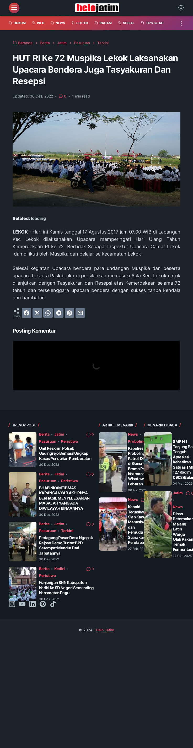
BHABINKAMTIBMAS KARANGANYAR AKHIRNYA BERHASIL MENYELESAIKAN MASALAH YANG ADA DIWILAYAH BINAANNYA (64, 498)
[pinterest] (69, 313)
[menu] (14, 8)
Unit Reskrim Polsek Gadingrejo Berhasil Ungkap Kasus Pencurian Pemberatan (65, 453)
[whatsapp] (48, 313)
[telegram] (58, 313)
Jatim (59, 434)
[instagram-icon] (12, 604)
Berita (44, 434)
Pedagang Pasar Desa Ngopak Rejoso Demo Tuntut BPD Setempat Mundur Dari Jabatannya (66, 545)
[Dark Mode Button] (181, 8)
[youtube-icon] (22, 604)
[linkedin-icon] (32, 604)
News (133, 434)
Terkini (67, 530)
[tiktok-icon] (53, 604)
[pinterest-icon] (43, 604)
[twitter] (37, 313)
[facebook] (26, 313)
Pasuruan (47, 441)
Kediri (59, 568)
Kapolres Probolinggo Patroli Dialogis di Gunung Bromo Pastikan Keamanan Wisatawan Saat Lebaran (142, 466)
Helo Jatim (105, 630)
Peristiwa (69, 441)
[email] (80, 313)
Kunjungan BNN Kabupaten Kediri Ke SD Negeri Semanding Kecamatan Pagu (66, 587)
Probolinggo (139, 441)
